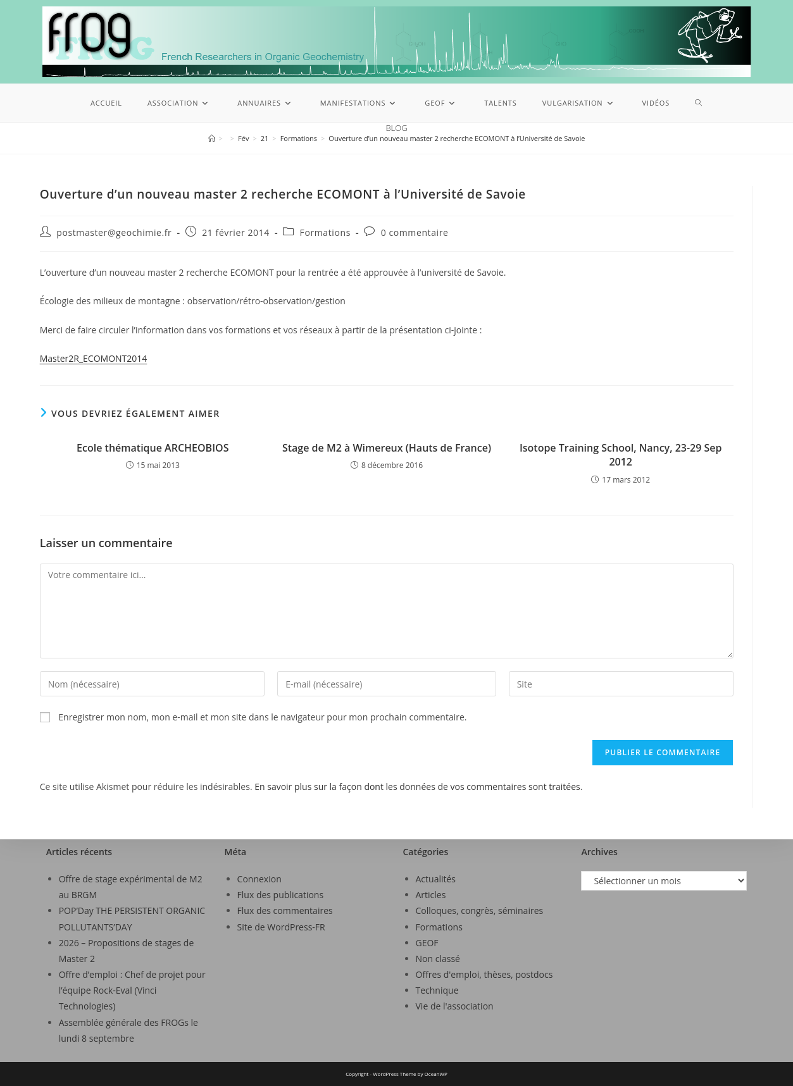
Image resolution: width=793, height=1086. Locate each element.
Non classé (438, 959)
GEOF (427, 943)
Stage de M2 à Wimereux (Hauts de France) (386, 448)
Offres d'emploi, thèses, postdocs (484, 974)
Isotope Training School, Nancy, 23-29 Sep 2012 (621, 455)
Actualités (436, 879)
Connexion (259, 879)
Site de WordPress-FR (281, 927)
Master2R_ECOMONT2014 (93, 358)
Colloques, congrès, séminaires (480, 910)
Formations (325, 232)
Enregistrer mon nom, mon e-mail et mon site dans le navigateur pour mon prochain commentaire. (262, 717)
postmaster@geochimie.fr (114, 232)
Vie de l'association (455, 1006)
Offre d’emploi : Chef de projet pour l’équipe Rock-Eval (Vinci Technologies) (132, 990)
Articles (431, 895)
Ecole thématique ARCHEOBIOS (152, 448)
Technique (437, 990)
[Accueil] (211, 138)
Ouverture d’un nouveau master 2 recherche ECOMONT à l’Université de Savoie (456, 138)
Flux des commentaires (285, 910)
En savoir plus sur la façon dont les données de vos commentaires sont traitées (417, 787)
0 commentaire (415, 232)
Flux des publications (280, 895)
